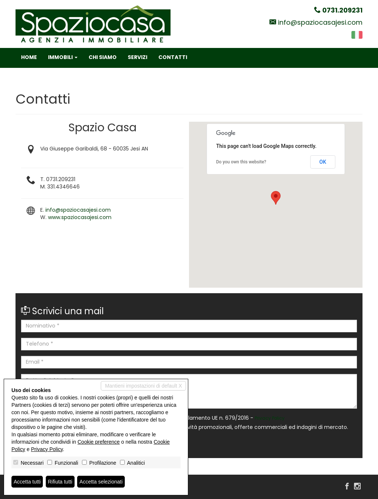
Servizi (137, 57)
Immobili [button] (63, 57)
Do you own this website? (241, 161)
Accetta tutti (27, 482)
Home (29, 57)
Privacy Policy (270, 418)
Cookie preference (99, 442)
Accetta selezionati (101, 482)
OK (322, 162)
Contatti (172, 57)
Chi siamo (103, 57)
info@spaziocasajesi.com (320, 22)
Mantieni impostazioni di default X (143, 386)
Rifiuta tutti (60, 482)
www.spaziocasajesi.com (79, 217)
